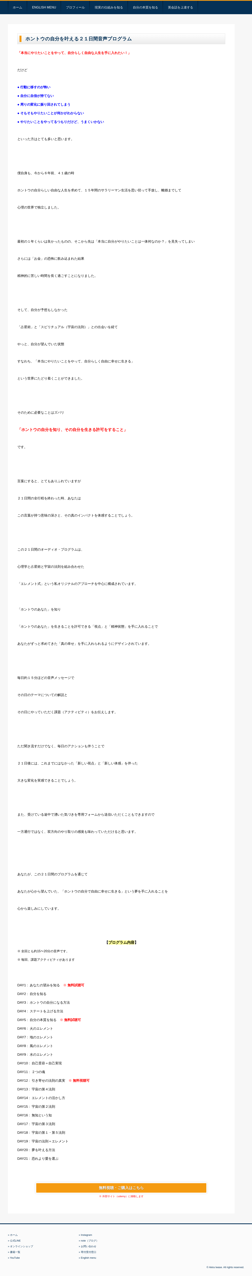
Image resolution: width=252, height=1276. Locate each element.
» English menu (87, 1257)
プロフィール (75, 7)
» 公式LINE (14, 1240)
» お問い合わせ (87, 1246)
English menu (44, 7)
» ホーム (13, 1234)
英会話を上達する (180, 7)
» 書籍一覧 (14, 1252)
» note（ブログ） (89, 1240)
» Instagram (85, 1234)
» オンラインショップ (20, 1246)
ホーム (17, 7)
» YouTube (14, 1257)
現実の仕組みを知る (109, 7)
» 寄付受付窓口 (87, 1252)
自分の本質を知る (145, 7)
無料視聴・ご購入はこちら (121, 1188)
